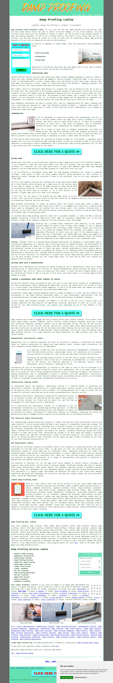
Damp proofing (16, 319)
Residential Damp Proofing (52, 628)
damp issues (59, 257)
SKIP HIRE (22, 591)
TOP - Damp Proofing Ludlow (22, 653)
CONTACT (90, 15)
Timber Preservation (41, 635)
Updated (33, 668)
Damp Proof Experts (73, 628)
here (76, 543)
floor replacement (38, 595)
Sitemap (12, 668)
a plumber (40, 591)
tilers (96, 597)
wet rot (85, 99)
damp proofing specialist (55, 408)
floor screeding (60, 591)
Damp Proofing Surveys (65, 637)
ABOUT (84, 15)
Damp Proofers (82, 631)
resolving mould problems (54, 486)
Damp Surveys (63, 633)
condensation (85, 117)
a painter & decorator (68, 593)
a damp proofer (31, 589)
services (27, 332)
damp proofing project (29, 545)
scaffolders (81, 589)
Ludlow (38, 319)
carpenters (63, 595)
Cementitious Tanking (45, 626)
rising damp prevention (86, 492)
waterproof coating (23, 248)
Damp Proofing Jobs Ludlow (88, 643)
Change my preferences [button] (80, 677)
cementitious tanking (42, 396)
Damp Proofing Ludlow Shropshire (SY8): (27, 30)
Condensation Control (87, 626)
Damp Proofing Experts (80, 635)
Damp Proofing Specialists (22, 633)
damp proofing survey (52, 141)
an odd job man (56, 597)
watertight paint (59, 244)
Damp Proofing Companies (64, 631)
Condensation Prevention (30, 637)
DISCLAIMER (97, 15)
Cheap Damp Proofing (92, 628)
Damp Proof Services (43, 631)
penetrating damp (52, 77)
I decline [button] (70, 677)
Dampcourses (34, 628)
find (17, 526)
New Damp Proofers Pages (22, 668)
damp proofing (96, 38)
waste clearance (24, 599)
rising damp (43, 169)
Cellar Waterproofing (25, 626)
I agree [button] (63, 677)
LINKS (78, 15)
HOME (74, 15)
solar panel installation (38, 593)
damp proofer (93, 105)
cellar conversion (48, 599)
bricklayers (34, 597)
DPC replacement (32, 469)
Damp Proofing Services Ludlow (29, 549)
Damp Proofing (25, 635)
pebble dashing (78, 597)
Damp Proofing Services (66, 626)
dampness (48, 44)
